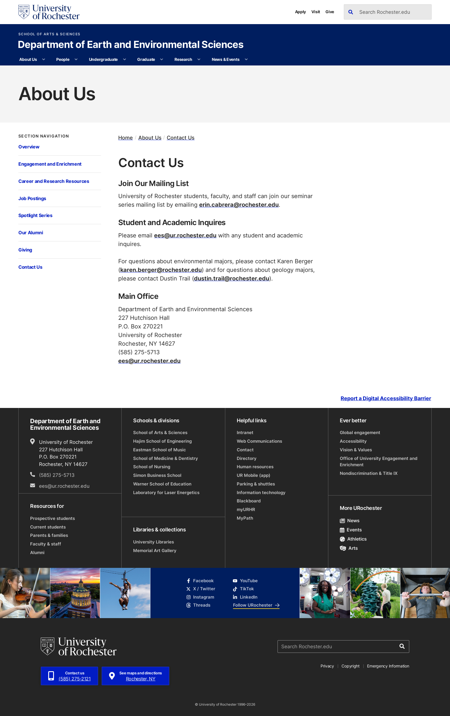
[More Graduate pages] (161, 59)
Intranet (245, 432)
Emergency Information (388, 666)
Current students (48, 527)
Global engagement (360, 432)
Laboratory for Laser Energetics (166, 492)
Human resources (255, 467)
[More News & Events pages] (246, 59)
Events (351, 530)
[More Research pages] (199, 59)
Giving (25, 249)
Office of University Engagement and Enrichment (378, 461)
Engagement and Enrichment (50, 163)
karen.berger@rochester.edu (161, 270)
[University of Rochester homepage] (48, 12)
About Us (28, 59)
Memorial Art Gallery (154, 550)
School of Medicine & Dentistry (165, 458)
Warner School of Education (162, 484)
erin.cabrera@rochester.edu (239, 204)
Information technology (261, 492)
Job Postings (32, 198)
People (62, 59)
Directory (247, 458)
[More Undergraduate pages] (124, 59)
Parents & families (49, 535)
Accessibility (353, 441)
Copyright (351, 666)
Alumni (37, 552)
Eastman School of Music (159, 450)
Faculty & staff (45, 544)
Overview (28, 146)
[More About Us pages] (44, 59)
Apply (300, 11)
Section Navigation (43, 136)
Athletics (353, 539)
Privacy (327, 666)
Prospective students (52, 518)
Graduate (146, 59)
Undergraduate (103, 59)
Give (329, 11)
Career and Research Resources (53, 181)
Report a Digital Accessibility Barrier (386, 398)
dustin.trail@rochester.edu (231, 278)
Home (125, 137)
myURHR (246, 509)
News (350, 520)
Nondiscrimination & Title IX (368, 473)
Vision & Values (356, 450)
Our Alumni (30, 232)
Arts (349, 548)
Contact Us (30, 267)
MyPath (245, 518)
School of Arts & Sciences (49, 34)
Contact (245, 450)
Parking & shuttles (256, 484)
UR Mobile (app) (253, 475)
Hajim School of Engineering (162, 441)
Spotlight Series (35, 215)
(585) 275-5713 (57, 474)
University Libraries (153, 542)
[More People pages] (76, 59)
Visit (315, 11)
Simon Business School (157, 475)
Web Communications (259, 441)
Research (183, 59)
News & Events (225, 59)
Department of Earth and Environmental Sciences (130, 45)
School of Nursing (151, 467)
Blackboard (249, 501)
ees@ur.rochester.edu (185, 235)
